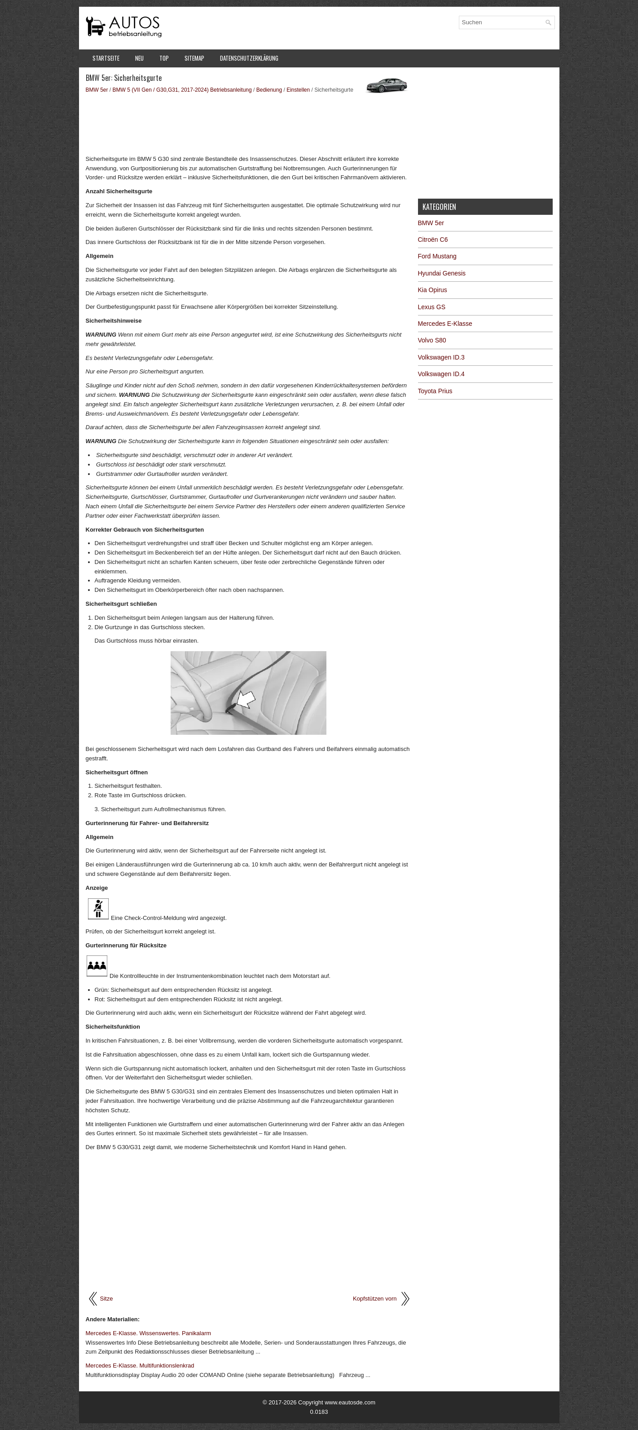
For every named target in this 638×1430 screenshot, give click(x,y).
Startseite (105, 57)
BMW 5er (97, 90)
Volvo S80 (432, 340)
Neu (139, 57)
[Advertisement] (248, 124)
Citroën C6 (433, 239)
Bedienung (269, 90)
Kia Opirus (432, 289)
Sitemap (194, 57)
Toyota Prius (435, 391)
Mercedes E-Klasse (445, 323)
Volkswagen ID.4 (441, 373)
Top (164, 57)
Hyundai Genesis (442, 273)
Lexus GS (431, 307)
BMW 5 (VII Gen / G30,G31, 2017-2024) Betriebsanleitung (182, 90)
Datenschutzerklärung (249, 57)
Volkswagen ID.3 (441, 357)
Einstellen (298, 90)
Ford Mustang (437, 256)
